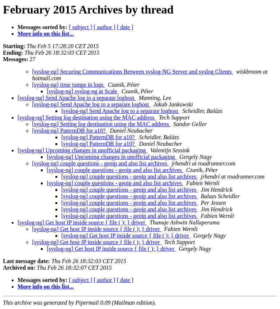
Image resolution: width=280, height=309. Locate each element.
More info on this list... (46, 34)
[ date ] (125, 27)
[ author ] (105, 27)
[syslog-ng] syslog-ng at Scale (82, 91)
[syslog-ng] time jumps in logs (68, 85)
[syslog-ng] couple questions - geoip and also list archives (100, 163)
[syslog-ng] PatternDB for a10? (69, 131)
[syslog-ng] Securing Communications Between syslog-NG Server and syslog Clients (132, 72)
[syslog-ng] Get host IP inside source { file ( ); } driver (82, 222)
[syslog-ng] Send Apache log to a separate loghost (77, 98)
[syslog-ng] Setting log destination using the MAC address (87, 117)
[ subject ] (80, 27)
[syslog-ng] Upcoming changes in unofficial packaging (82, 150)
